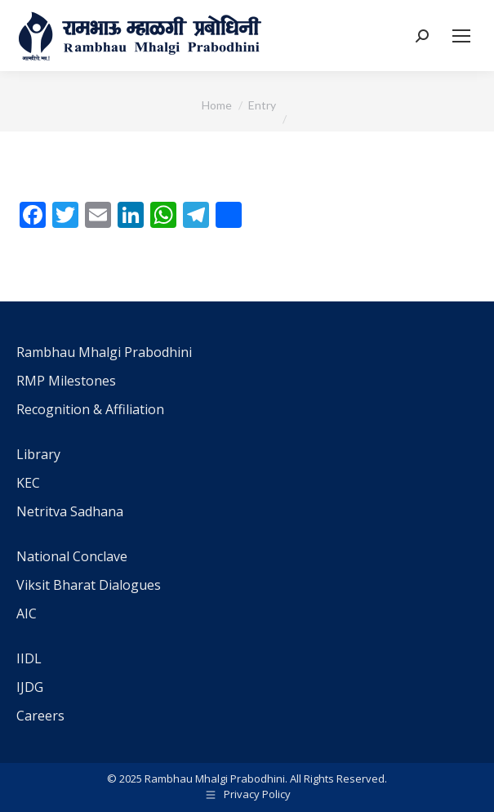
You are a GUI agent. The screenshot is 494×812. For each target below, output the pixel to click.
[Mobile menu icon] (461, 36)
